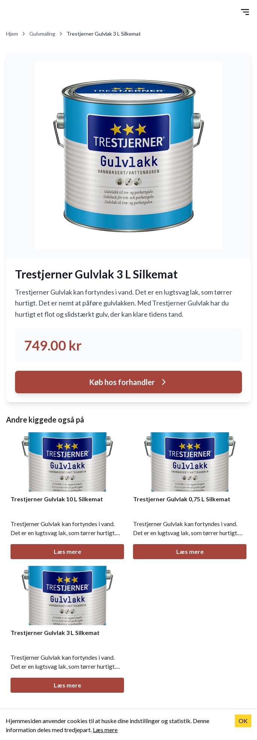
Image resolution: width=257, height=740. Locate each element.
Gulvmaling (46, 33)
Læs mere (67, 551)
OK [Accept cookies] (243, 720)
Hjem (16, 33)
